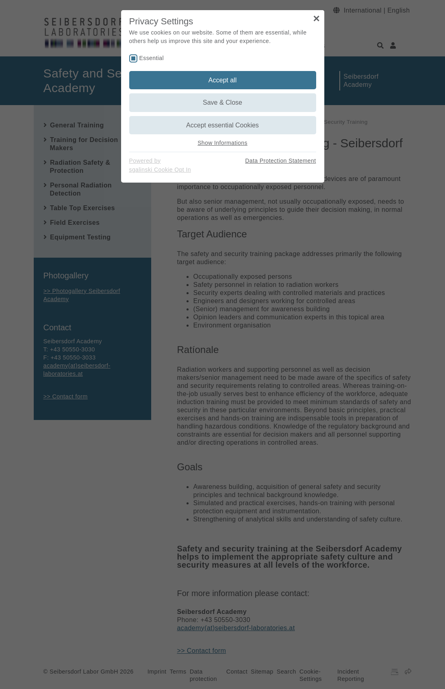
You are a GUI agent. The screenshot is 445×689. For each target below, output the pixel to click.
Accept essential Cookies (222, 125)
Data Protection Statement (280, 160)
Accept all (222, 80)
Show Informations (222, 143)
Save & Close (222, 102)
